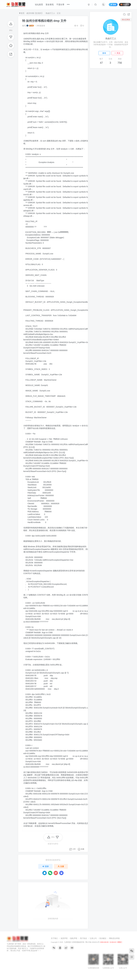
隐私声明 (73, 938)
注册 (61, 866)
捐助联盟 (125, 4)
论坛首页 (39, 4)
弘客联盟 (67, 942)
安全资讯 (50, 4)
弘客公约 (93, 938)
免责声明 (64, 938)
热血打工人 (50, 13)
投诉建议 (102, 938)
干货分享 (60, 4)
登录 (45, 866)
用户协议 (83, 938)
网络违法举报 (114, 938)
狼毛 (24, 26)
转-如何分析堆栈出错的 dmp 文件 (44, 20)
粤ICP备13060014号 (92, 942)
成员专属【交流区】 (34, 13)
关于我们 (54, 938)
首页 (22, 13)
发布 (104, 53)
